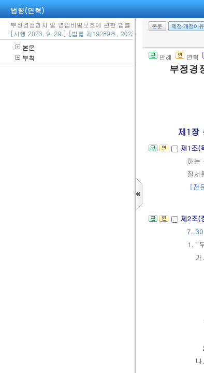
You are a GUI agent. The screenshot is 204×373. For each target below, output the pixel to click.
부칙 (25, 57)
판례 (160, 56)
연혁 (187, 56)
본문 (25, 47)
